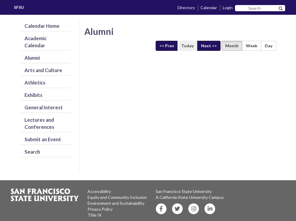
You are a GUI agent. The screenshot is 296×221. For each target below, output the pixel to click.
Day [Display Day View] (268, 45)
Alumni (32, 58)
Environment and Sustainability (116, 203)
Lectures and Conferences (39, 123)
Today (187, 45)
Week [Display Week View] (251, 45)
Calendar (208, 7)
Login (228, 7)
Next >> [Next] (209, 45)
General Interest (43, 107)
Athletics (34, 82)
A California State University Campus (190, 197)
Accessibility (99, 191)
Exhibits (33, 95)
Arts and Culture (43, 70)
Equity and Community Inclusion (117, 197)
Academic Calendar (35, 41)
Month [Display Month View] (232, 45)
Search (32, 152)
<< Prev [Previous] (166, 45)
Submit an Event (42, 139)
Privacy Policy (100, 209)
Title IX (94, 214)
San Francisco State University (184, 191)
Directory (186, 7)
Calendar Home (42, 26)
